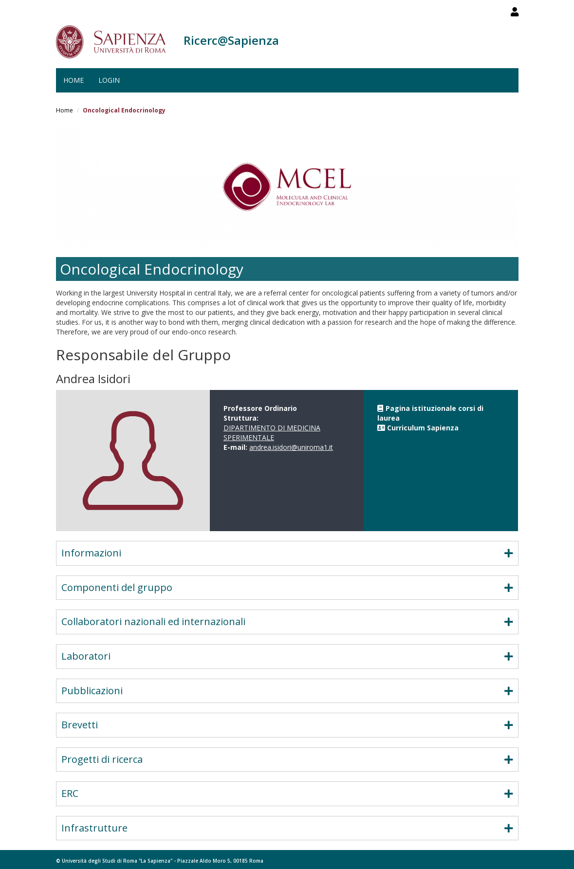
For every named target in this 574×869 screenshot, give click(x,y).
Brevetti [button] (287, 724)
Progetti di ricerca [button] (287, 759)
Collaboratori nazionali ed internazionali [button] (287, 621)
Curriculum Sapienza (423, 427)
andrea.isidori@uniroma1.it (291, 447)
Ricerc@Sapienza (231, 40)
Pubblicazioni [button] (287, 690)
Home (73, 80)
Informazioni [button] (287, 552)
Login (109, 80)
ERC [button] (287, 793)
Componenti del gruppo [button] (287, 587)
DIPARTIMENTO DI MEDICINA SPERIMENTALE (271, 432)
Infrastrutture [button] (287, 827)
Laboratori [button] (287, 656)
